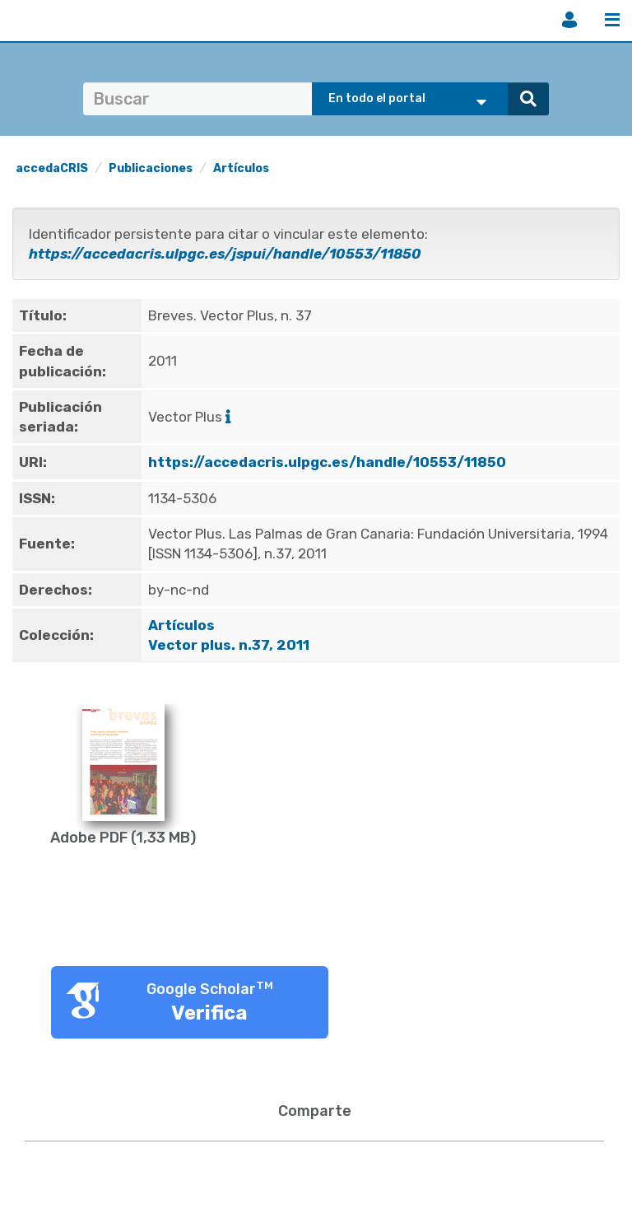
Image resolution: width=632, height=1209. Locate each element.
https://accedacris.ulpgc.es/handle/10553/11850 (327, 462)
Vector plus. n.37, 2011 (230, 645)
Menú (612, 20)
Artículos (241, 168)
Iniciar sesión (569, 20)
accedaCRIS (52, 168)
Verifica (209, 1013)
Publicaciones (151, 168)
